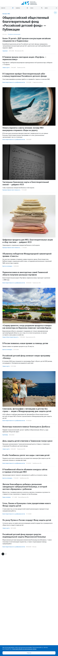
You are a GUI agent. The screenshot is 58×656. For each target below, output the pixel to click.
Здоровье (5, 50)
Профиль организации (14, 34)
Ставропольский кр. (37, 82)
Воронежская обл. (30, 337)
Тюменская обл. (21, 67)
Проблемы (5, 434)
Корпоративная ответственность (11, 190)
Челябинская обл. (37, 463)
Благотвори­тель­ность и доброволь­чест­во (14, 82)
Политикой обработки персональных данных (24, 649)
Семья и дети (6, 67)
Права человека (7, 497)
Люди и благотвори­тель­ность (11, 337)
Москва (34, 546)
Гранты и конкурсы (7, 266)
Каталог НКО (6, 13)
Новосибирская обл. (23, 497)
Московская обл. (19, 50)
